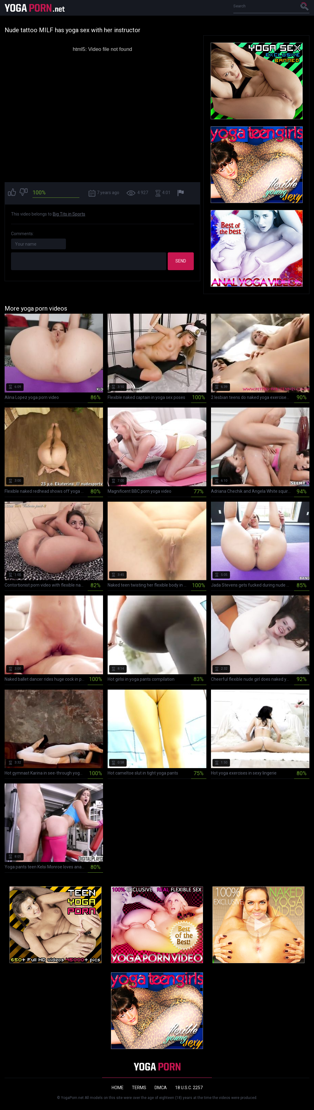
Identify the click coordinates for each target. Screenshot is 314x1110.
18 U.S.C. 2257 (189, 1087)
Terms (139, 1087)
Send (180, 260)
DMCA (161, 1087)
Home (118, 1087)
